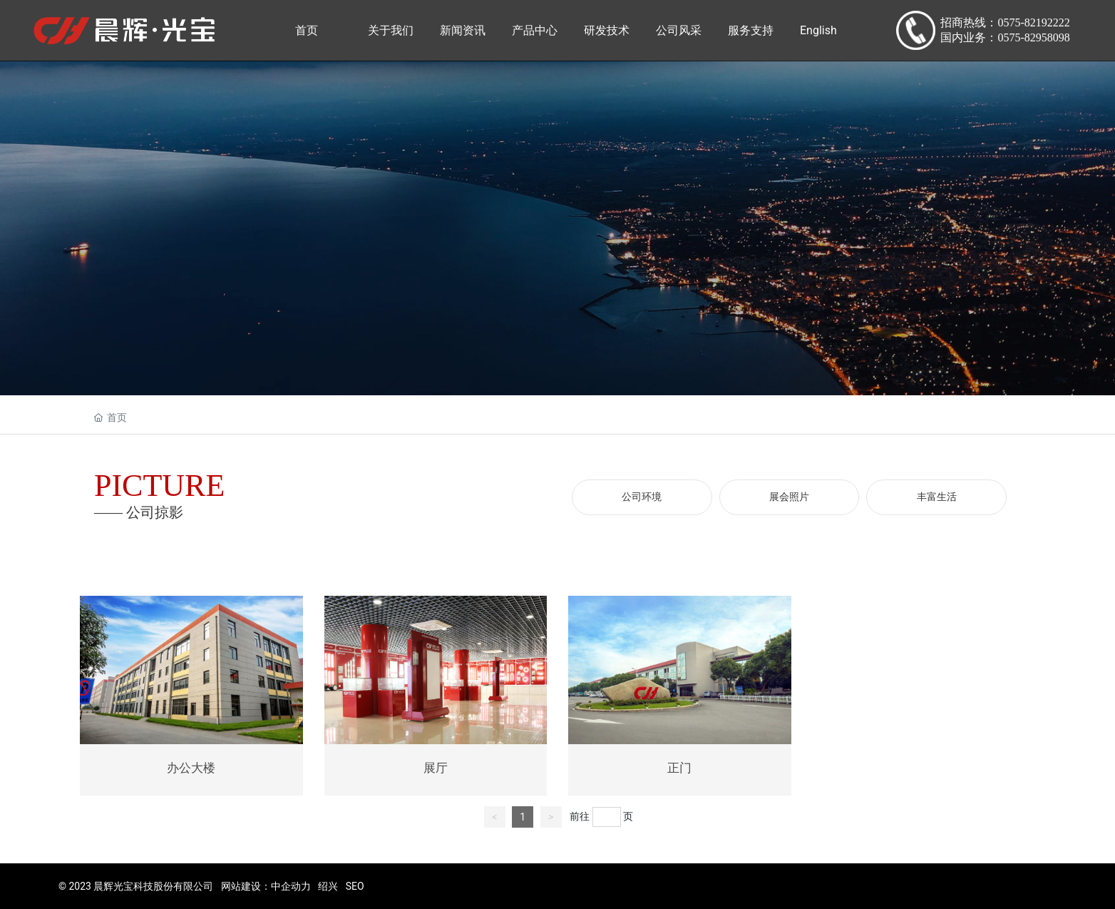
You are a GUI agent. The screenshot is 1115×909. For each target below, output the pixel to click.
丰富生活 (937, 497)
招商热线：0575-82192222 (1004, 22)
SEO (355, 886)
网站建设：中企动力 (266, 886)
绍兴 (328, 886)
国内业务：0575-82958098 (1004, 37)
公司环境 (642, 497)
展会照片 (789, 497)
